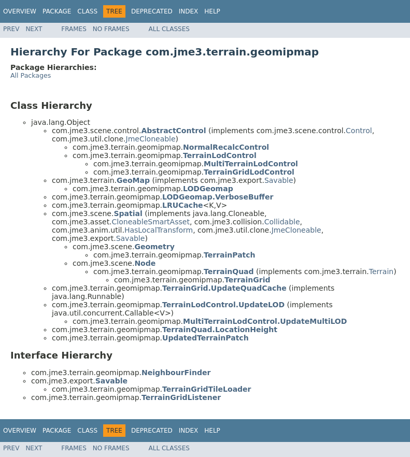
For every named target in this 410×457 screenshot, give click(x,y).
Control (359, 130)
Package (57, 11)
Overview (19, 11)
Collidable (282, 222)
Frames (74, 29)
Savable (278, 180)
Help (212, 11)
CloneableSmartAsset (151, 222)
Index (189, 11)
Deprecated (152, 11)
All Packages (30, 75)
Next (33, 29)
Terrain (381, 271)
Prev (11, 29)
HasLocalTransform (158, 230)
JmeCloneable (151, 139)
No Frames (111, 29)
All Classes (169, 29)
